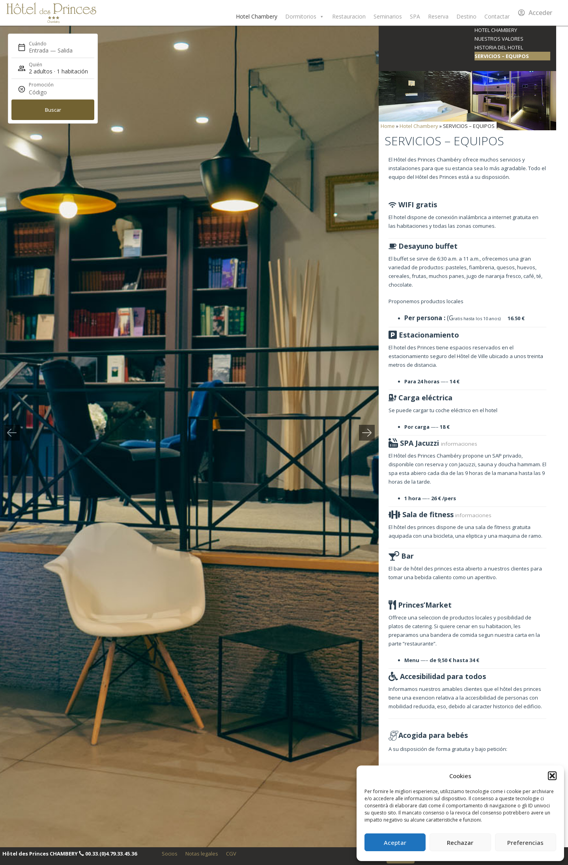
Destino (466, 16)
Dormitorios (304, 16)
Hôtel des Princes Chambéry (51, 13)
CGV (231, 853)
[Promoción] (48, 92)
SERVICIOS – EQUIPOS (502, 56)
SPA (415, 16)
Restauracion (349, 16)
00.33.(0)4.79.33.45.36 (111, 853)
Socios (170, 853)
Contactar (497, 16)
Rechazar (460, 842)
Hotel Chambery (256, 16)
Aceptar (395, 842)
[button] (552, 776)
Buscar (53, 109)
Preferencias (525, 842)
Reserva (438, 16)
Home (388, 125)
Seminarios (388, 16)
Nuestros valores (499, 38)
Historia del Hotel (499, 47)
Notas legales (201, 853)
